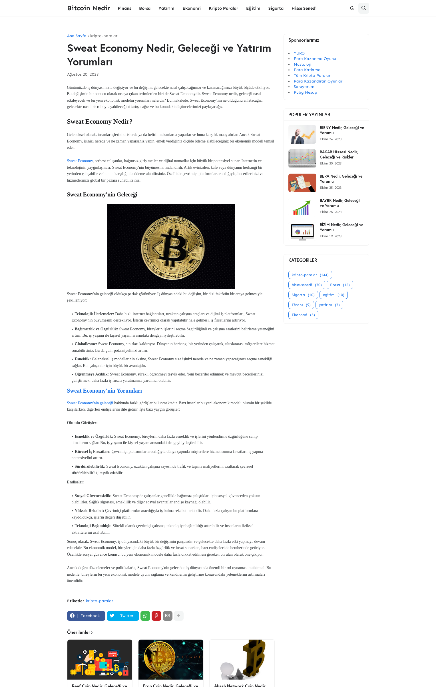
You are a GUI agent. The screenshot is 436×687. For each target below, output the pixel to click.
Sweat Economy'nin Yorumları (104, 390)
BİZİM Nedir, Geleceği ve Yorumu (341, 227)
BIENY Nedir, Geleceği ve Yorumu (342, 130)
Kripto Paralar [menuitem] (223, 8)
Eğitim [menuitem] (253, 8)
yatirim (329, 305)
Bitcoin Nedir (88, 8)
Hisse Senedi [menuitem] (304, 8)
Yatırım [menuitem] (166, 8)
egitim (333, 295)
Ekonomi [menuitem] (191, 8)
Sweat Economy (80, 161)
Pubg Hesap (305, 92)
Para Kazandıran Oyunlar (318, 81)
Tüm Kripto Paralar (312, 75)
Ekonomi (303, 315)
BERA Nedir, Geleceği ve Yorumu (341, 179)
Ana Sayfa (77, 36)
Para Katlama (307, 69)
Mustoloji (302, 64)
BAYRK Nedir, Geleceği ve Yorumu (340, 203)
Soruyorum (304, 86)
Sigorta (303, 295)
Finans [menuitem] (124, 8)
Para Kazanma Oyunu (315, 58)
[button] (352, 8)
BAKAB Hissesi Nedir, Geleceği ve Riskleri (339, 154)
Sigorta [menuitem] (276, 8)
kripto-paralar (103, 36)
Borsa (340, 285)
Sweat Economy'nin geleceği (90, 403)
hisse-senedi (307, 285)
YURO (299, 53)
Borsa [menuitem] (144, 8)
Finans (301, 305)
